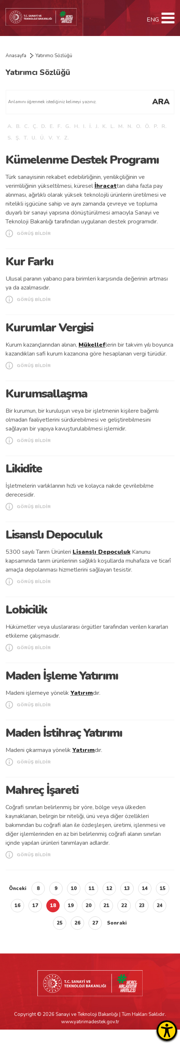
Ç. (35, 126)
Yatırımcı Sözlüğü (54, 55)
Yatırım (81, 693)
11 (91, 888)
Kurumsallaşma (46, 394)
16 (17, 905)
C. (26, 126)
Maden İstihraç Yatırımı (64, 733)
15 (163, 888)
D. (43, 126)
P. (156, 126)
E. (52, 126)
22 (124, 905)
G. (67, 126)
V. (51, 137)
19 (71, 905)
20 (88, 905)
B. (18, 126)
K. (104, 126)
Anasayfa (16, 55)
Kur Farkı (29, 261)
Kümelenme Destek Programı (82, 160)
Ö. (147, 126)
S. (9, 137)
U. (33, 137)
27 (95, 923)
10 (74, 888)
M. (121, 126)
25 (60, 923)
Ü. (42, 137)
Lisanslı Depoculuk (54, 535)
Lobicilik (26, 610)
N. (129, 126)
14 (145, 888)
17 (35, 905)
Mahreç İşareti (42, 790)
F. (59, 126)
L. (112, 126)
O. (138, 126)
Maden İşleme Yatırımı (62, 676)
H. (76, 126)
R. (163, 126)
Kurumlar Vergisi (49, 328)
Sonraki (117, 923)
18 (53, 905)
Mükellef (92, 345)
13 (127, 888)
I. (84, 126)
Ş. (18, 137)
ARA (161, 102)
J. (97, 126)
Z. (66, 137)
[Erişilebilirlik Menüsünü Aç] (167, 1030)
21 (106, 905)
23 (142, 905)
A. (9, 126)
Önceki (17, 888)
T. (26, 137)
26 (77, 923)
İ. (90, 126)
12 (109, 888)
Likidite (24, 469)
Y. (58, 137)
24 (160, 905)
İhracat (105, 186)
